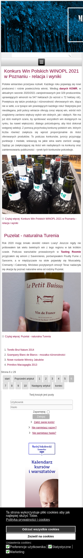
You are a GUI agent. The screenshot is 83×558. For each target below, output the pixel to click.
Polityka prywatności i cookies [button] (28, 519)
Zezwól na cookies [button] (41, 536)
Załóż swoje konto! (44, 422)
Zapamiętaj (39, 411)
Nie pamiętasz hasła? (44, 433)
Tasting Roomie (71, 251)
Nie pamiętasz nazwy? (44, 427)
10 (25, 385)
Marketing (17, 552)
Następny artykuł (41, 385)
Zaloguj (41, 416)
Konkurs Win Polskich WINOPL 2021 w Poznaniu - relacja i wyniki (41, 73)
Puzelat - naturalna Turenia (31, 235)
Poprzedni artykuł (24, 378)
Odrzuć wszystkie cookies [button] (40, 529)
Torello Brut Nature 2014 (20, 349)
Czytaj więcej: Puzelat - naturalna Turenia (28, 336)
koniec (58, 385)
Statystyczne (61, 547)
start (7, 378)
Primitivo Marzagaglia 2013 (22, 364)
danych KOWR (68, 88)
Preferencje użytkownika (28, 547)
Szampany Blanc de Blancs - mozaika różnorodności (36, 354)
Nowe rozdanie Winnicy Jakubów (25, 359)
